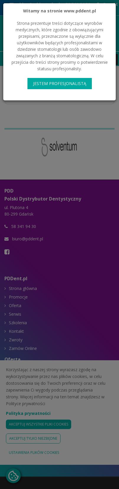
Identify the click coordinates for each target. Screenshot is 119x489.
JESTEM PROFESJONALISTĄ (59, 83)
